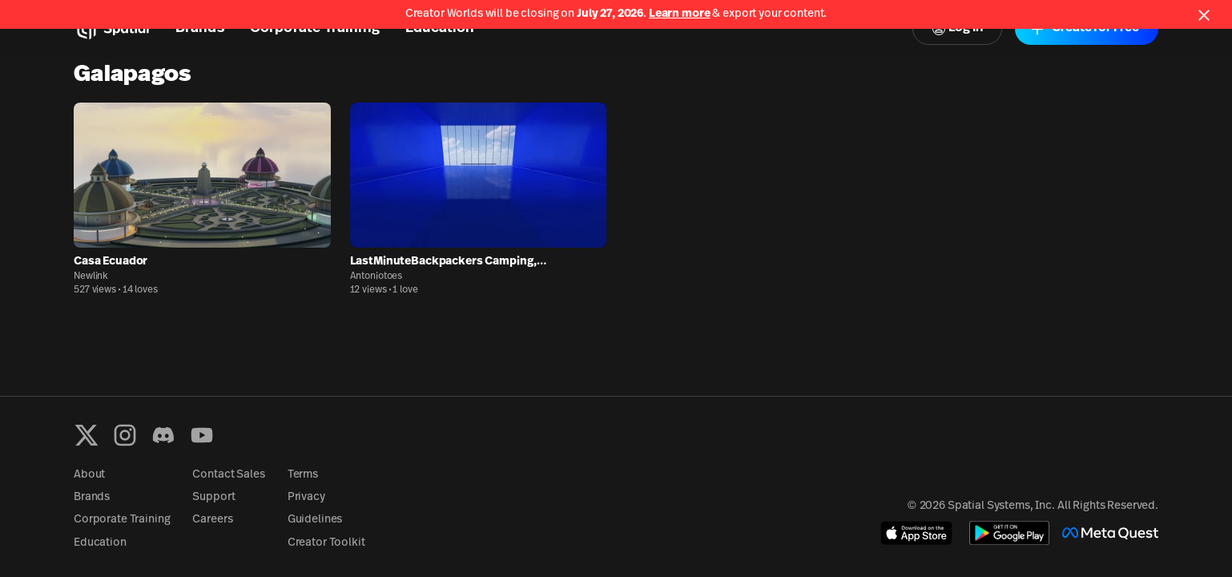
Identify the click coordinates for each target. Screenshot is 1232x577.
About (89, 475)
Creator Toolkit (326, 543)
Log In (957, 28)
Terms (303, 475)
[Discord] (163, 435)
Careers (212, 520)
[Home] (112, 29)
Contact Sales (228, 475)
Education (100, 543)
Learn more (680, 14)
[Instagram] (125, 435)
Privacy (306, 497)
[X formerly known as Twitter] (86, 435)
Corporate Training (122, 520)
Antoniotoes (376, 276)
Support (213, 497)
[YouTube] (202, 435)
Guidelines (315, 520)
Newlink (91, 276)
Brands (92, 497)
